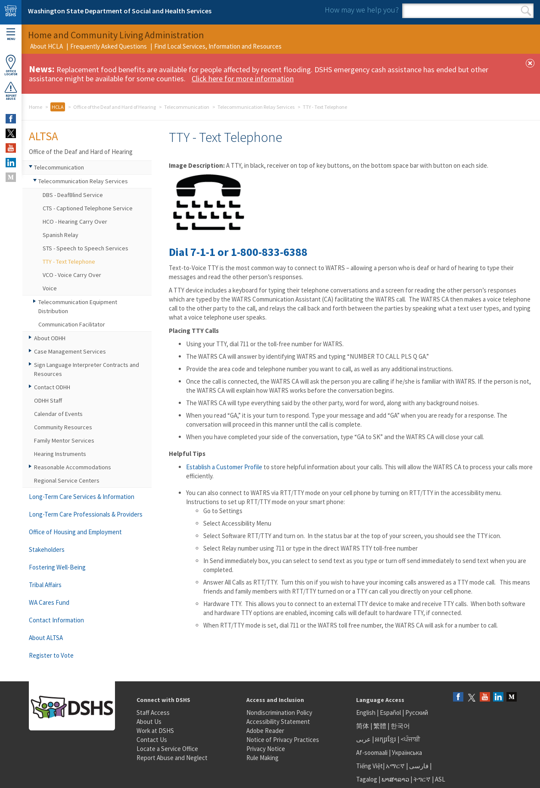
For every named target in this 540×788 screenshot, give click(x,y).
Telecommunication (186, 107)
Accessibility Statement (278, 721)
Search (526, 10)
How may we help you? (362, 9)
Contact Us (152, 740)
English (366, 712)
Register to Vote (51, 655)
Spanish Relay (60, 235)
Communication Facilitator (71, 324)
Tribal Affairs (45, 585)
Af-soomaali (372, 752)
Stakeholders (47, 549)
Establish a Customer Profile (224, 467)
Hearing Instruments (60, 454)
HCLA (58, 107)
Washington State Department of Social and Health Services (119, 10)
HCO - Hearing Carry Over (75, 221)
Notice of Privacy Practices (282, 740)
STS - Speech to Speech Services (85, 248)
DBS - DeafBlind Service (73, 195)
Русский (416, 712)
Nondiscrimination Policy (279, 712)
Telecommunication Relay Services (256, 107)
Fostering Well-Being (57, 567)
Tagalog (366, 779)
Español (390, 712)
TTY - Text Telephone (69, 261)
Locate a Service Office (167, 749)
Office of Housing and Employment (75, 532)
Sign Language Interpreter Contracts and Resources (86, 369)
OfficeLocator (10, 65)
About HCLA (46, 46)
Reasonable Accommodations (72, 467)
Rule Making (262, 758)
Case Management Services (70, 351)
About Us (149, 721)
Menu (10, 34)
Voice (50, 288)
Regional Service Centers (66, 480)
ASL (440, 779)
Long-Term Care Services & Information (81, 496)
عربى (363, 739)
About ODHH (49, 338)
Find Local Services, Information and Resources (218, 46)
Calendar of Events (58, 414)
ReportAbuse (10, 91)
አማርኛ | (397, 766)
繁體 (380, 726)
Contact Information (56, 620)
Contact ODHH (52, 387)
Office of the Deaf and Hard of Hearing (114, 107)
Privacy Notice (265, 749)
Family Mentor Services (64, 440)
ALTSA (43, 136)
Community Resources (63, 427)
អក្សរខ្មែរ (385, 739)
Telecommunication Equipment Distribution (77, 306)
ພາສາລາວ (395, 779)
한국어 (400, 726)
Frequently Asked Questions (108, 46)
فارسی (418, 766)
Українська (407, 752)
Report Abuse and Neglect (172, 758)
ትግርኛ (422, 779)
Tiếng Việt (369, 766)
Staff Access (153, 712)
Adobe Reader (265, 730)
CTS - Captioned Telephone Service (88, 208)
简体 (362, 726)
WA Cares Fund (49, 602)
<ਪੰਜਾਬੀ (410, 739)
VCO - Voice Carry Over (72, 275)
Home (35, 107)
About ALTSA (46, 638)
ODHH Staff (48, 400)
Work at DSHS (155, 730)
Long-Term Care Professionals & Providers (86, 514)
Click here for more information (243, 78)
